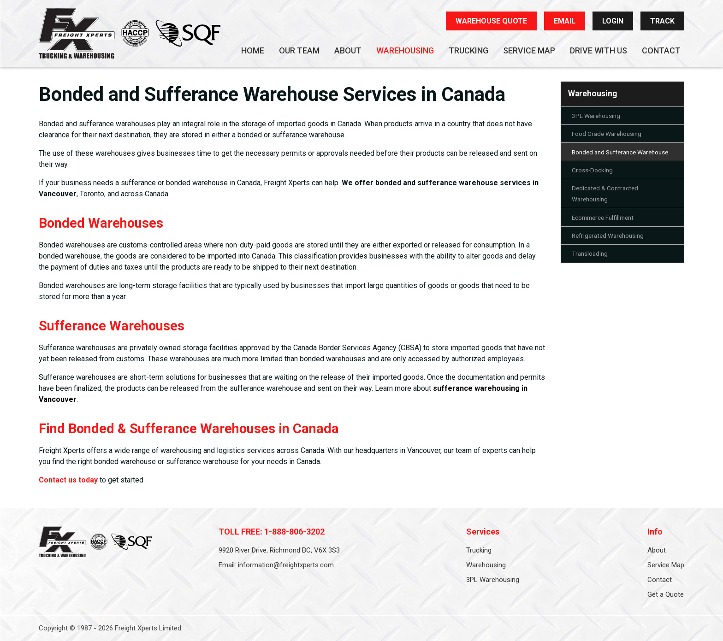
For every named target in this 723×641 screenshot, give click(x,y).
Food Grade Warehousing (606, 133)
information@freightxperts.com (286, 565)
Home (252, 50)
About (348, 50)
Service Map (529, 50)
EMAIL (564, 21)
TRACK (662, 21)
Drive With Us (598, 50)
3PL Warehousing (596, 115)
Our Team (299, 50)
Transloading (590, 253)
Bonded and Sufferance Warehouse (620, 152)
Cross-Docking (592, 170)
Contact (661, 50)
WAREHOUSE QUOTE (491, 21)
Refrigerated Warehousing (608, 235)
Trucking (468, 50)
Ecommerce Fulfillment (603, 217)
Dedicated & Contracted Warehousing (605, 193)
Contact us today (68, 480)
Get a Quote (665, 594)
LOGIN (612, 21)
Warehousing (405, 50)
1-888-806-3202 (294, 531)
